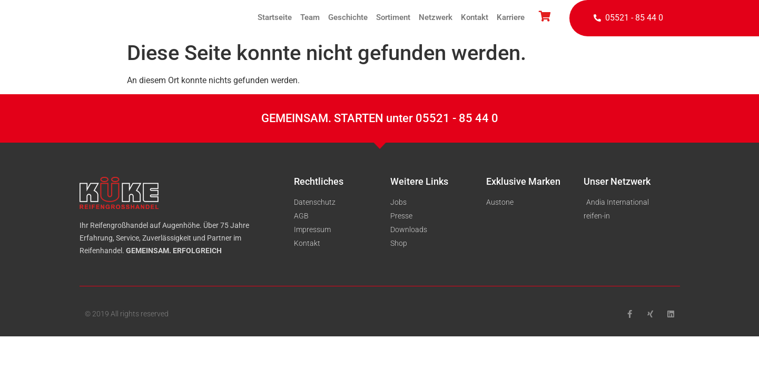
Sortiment (393, 17)
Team (310, 17)
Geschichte (348, 17)
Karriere (511, 17)
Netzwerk (435, 17)
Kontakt (474, 17)
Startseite (275, 17)
